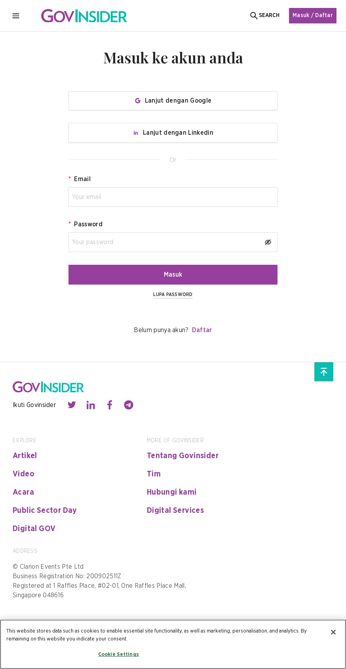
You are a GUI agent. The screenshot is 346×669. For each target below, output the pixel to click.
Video (23, 474)
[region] (173, 644)
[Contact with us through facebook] (109, 405)
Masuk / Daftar (313, 15)
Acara (23, 492)
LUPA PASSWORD (172, 294)
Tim (154, 474)
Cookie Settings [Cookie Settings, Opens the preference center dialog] (118, 654)
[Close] (333, 632)
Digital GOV (34, 529)
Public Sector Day (45, 510)
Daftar (202, 330)
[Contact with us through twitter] (71, 405)
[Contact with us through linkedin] (90, 405)
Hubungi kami (172, 492)
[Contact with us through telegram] (128, 405)
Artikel (25, 456)
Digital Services (175, 510)
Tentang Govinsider (183, 456)
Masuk (173, 274)
